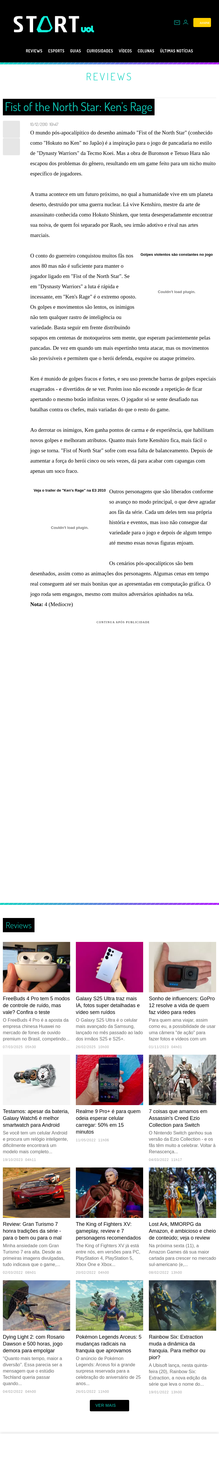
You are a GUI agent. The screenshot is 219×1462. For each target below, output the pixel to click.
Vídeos (127, 51)
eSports (46, 51)
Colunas (151, 51)
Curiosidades (97, 51)
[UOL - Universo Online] (87, 29)
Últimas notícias (188, 51)
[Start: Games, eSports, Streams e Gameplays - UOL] (47, 24)
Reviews (20, 51)
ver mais (110, 1405)
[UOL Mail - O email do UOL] (177, 22)
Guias (68, 51)
